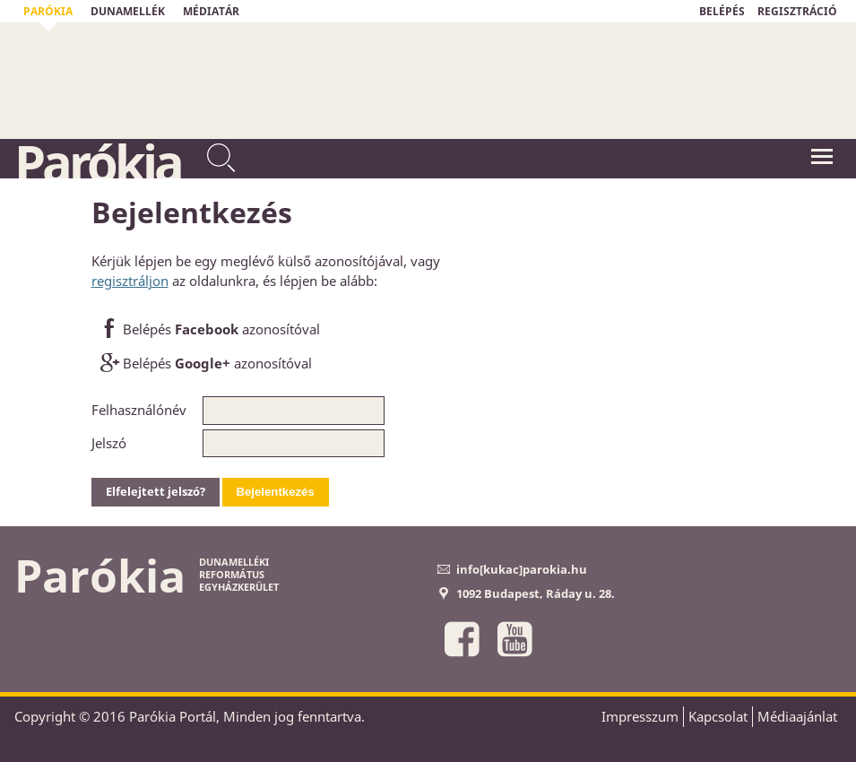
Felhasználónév (138, 410)
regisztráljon (130, 281)
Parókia (97, 162)
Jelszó (108, 443)
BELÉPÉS (722, 11)
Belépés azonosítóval (208, 329)
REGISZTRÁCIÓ (797, 11)
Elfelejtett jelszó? (155, 491)
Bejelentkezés (276, 491)
